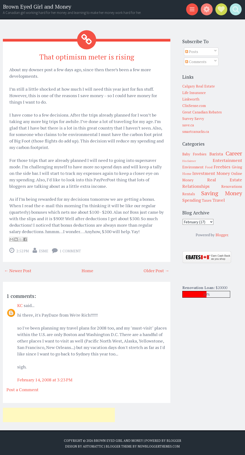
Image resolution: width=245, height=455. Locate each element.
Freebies (222, 167)
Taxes (207, 200)
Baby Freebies (194, 154)
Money (223, 173)
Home (87, 270)
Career (234, 153)
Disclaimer (189, 161)
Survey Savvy (193, 118)
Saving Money (221, 193)
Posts (191, 51)
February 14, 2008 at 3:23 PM (44, 379)
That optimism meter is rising (86, 56)
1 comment (70, 250)
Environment (193, 167)
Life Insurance (194, 92)
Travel (218, 200)
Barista (216, 154)
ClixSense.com (194, 105)
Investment (203, 173)
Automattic (93, 445)
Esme (43, 250)
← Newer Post (17, 270)
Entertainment (227, 160)
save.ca (188, 125)
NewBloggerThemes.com (159, 445)
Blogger (222, 234)
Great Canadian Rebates (202, 112)
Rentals (188, 193)
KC (20, 304)
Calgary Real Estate (198, 86)
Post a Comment (22, 389)
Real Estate (224, 180)
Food (208, 167)
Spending (191, 200)
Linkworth (190, 99)
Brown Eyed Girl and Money (37, 6)
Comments (195, 61)
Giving (237, 167)
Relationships (196, 186)
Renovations (231, 186)
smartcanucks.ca (195, 131)
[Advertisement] (59, 414)
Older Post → (156, 270)
